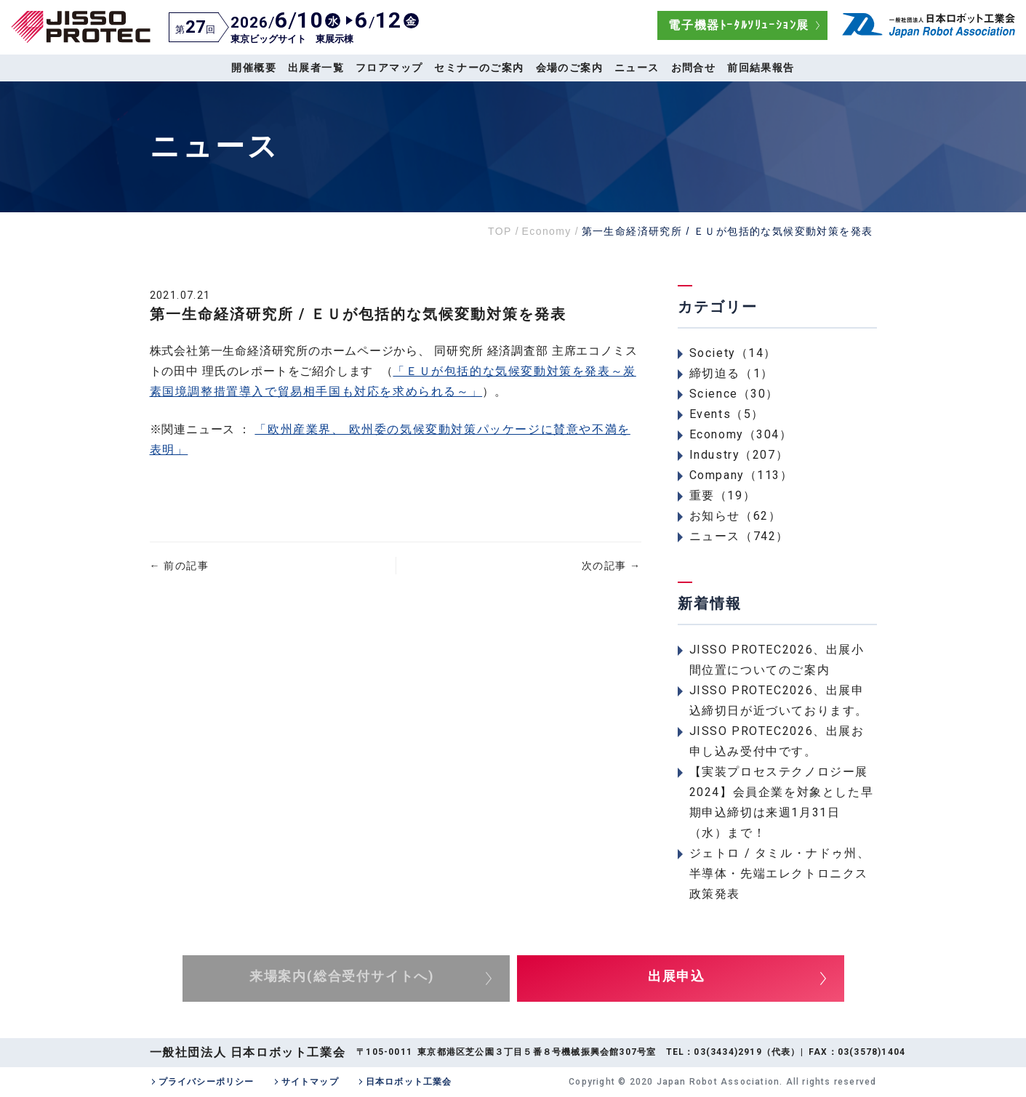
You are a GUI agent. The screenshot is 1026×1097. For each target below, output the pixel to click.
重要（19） (722, 495)
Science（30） (734, 394)
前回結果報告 (760, 67)
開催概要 (253, 67)
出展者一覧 (316, 67)
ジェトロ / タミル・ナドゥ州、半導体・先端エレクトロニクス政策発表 (779, 873)
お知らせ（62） (735, 516)
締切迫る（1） (731, 373)
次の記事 (611, 565)
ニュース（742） (739, 536)
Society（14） (733, 353)
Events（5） (726, 414)
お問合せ (693, 67)
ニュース (637, 67)
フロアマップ (389, 67)
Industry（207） (739, 455)
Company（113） (741, 475)
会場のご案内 (569, 67)
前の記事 (179, 565)
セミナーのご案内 (479, 67)
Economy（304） (741, 434)
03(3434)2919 (727, 1052)
